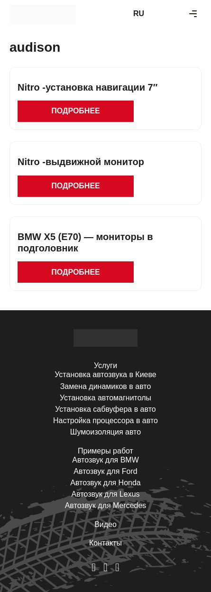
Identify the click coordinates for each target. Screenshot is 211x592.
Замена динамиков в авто (105, 386)
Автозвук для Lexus (105, 494)
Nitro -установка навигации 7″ (87, 87)
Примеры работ (105, 451)
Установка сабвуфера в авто (105, 409)
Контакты (105, 543)
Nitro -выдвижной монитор (81, 162)
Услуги (105, 365)
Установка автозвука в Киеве (105, 374)
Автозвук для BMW (105, 460)
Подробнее (75, 111)
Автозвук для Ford (105, 471)
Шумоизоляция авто (105, 432)
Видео (105, 524)
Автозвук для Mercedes (106, 505)
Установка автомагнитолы (105, 398)
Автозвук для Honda (105, 483)
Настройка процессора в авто (105, 420)
